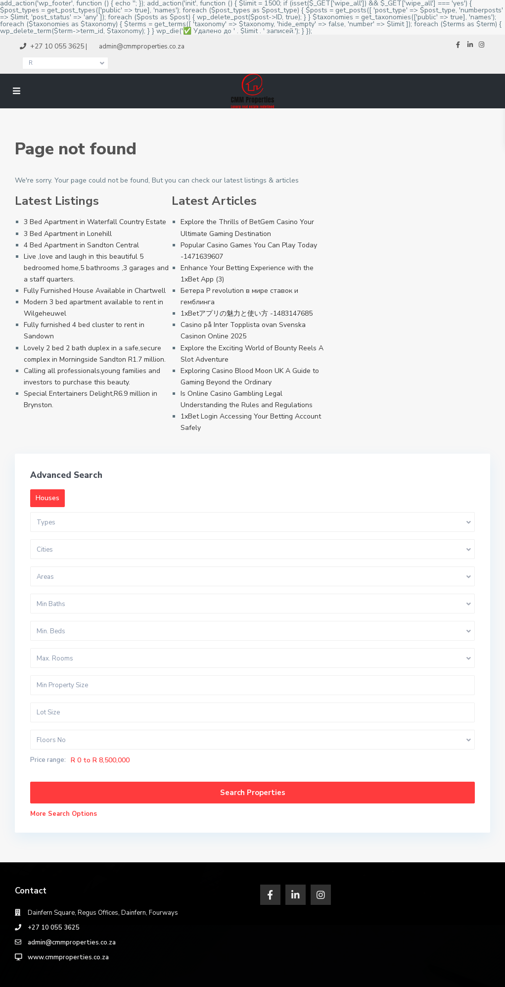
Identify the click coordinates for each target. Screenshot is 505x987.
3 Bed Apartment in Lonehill (68, 233)
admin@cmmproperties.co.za (72, 942)
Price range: (48, 760)
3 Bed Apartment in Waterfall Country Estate (95, 222)
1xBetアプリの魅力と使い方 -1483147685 (247, 313)
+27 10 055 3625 (57, 46)
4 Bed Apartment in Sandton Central (81, 245)
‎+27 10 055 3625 (54, 927)
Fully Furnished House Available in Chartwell (95, 290)
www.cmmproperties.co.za (68, 957)
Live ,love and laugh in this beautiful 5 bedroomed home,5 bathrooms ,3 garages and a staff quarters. (96, 268)
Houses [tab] (47, 498)
